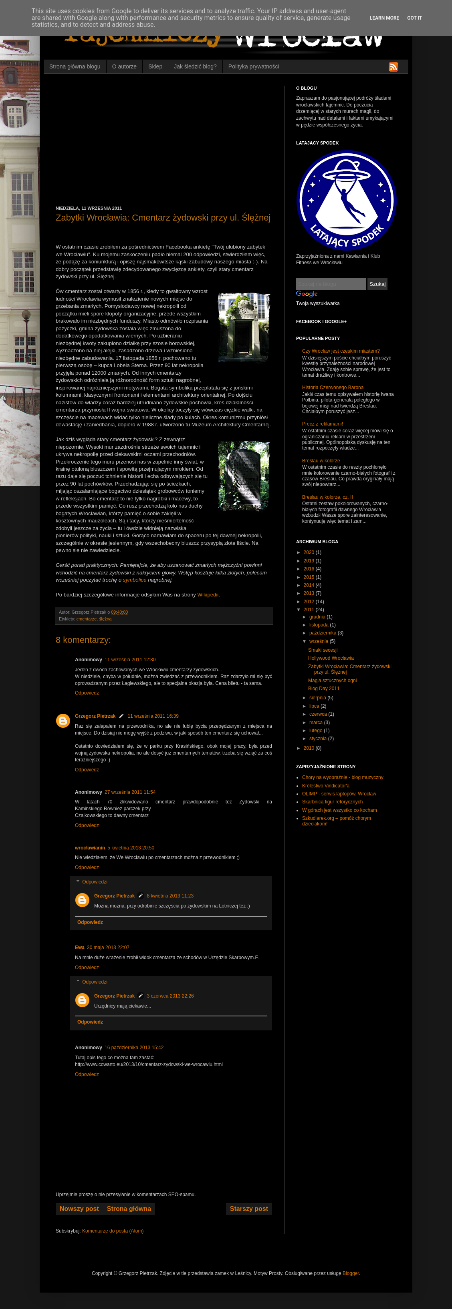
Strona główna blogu (75, 66)
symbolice (135, 580)
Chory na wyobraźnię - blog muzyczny (342, 777)
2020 (310, 552)
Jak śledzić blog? (195, 66)
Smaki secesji (322, 650)
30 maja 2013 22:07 (108, 947)
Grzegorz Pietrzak (95, 716)
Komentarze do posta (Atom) (112, 1231)
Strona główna (129, 1208)
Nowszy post (79, 1208)
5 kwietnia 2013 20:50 (130, 848)
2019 (310, 561)
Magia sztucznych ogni (332, 680)
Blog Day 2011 (324, 688)
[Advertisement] (164, 146)
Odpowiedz (87, 693)
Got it (414, 18)
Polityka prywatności (253, 66)
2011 (310, 609)
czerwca (318, 714)
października (323, 633)
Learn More (385, 18)
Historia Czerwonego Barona (332, 387)
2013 (310, 593)
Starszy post (249, 1208)
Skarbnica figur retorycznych (332, 802)
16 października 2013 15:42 (134, 1047)
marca (316, 722)
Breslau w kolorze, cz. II (327, 497)
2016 (310, 569)
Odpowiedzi (94, 882)
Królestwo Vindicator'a (325, 786)
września (319, 641)
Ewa (80, 947)
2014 (310, 585)
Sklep (155, 66)
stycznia (318, 738)
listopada (319, 625)
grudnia (318, 617)
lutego (316, 730)
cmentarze (87, 618)
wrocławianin (90, 848)
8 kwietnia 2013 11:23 (170, 896)
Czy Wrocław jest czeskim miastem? (341, 351)
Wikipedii (208, 595)
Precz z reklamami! (322, 424)
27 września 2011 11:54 (130, 792)
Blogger (351, 1273)
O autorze (124, 66)
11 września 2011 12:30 (130, 660)
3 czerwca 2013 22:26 (170, 996)
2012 (310, 601)
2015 (310, 577)
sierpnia (318, 698)
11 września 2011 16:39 (152, 716)
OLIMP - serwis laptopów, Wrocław (339, 794)
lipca (315, 706)
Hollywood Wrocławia (331, 658)
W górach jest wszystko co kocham (339, 810)
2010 (310, 748)
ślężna (105, 618)
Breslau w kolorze (321, 461)
